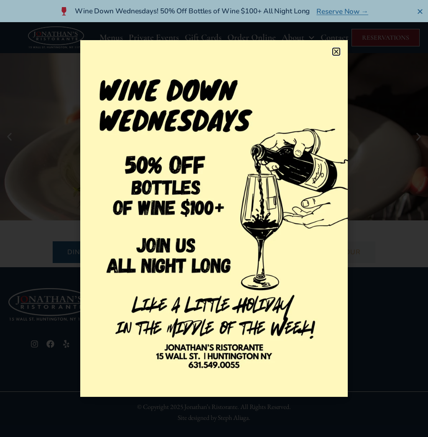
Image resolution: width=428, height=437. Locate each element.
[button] (336, 52)
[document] (214, 218)
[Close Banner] (420, 11)
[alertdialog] (214, 11)
